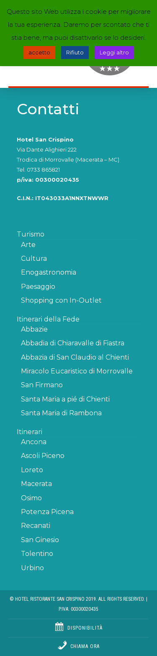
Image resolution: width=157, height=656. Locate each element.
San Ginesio (40, 540)
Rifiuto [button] (75, 52)
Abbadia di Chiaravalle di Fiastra (72, 343)
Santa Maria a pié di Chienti (65, 399)
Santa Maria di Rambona (61, 413)
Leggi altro (114, 52)
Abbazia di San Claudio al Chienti (75, 357)
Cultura (34, 258)
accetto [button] (39, 52)
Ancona (33, 442)
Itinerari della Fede (48, 319)
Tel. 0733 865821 (38, 169)
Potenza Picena (47, 512)
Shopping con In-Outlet (61, 300)
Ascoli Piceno (42, 456)
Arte (28, 245)
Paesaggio (38, 287)
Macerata (36, 484)
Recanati (35, 526)
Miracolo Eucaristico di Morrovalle (77, 371)
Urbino (32, 568)
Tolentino (37, 554)
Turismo (30, 234)
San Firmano (42, 385)
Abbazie (34, 329)
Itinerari (29, 432)
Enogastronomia (48, 272)
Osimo (31, 498)
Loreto (32, 470)
